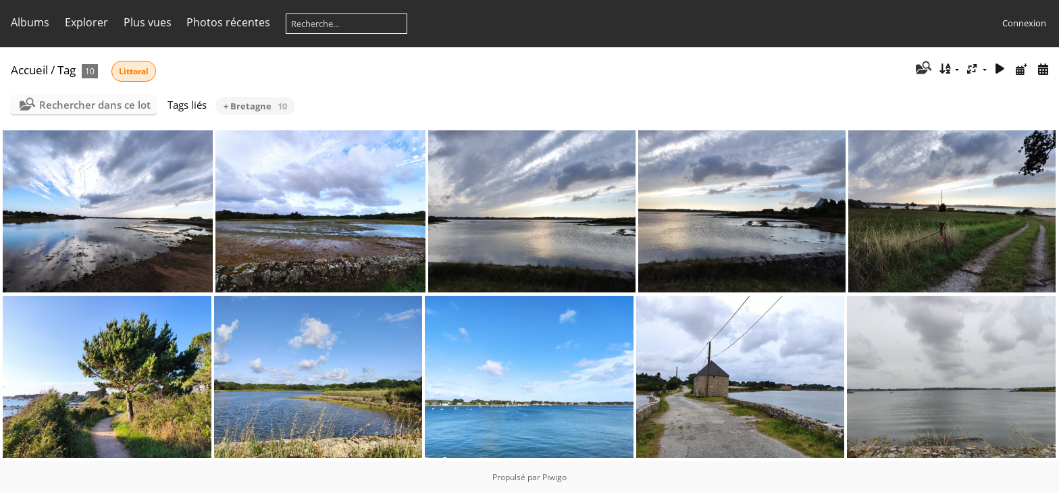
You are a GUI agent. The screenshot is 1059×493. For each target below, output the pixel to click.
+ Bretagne (255, 106)
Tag (66, 70)
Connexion (1024, 23)
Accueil (29, 70)
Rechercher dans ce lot (95, 104)
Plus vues (148, 22)
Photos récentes (228, 22)
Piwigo (554, 477)
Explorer (86, 22)
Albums (30, 22)
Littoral (134, 71)
